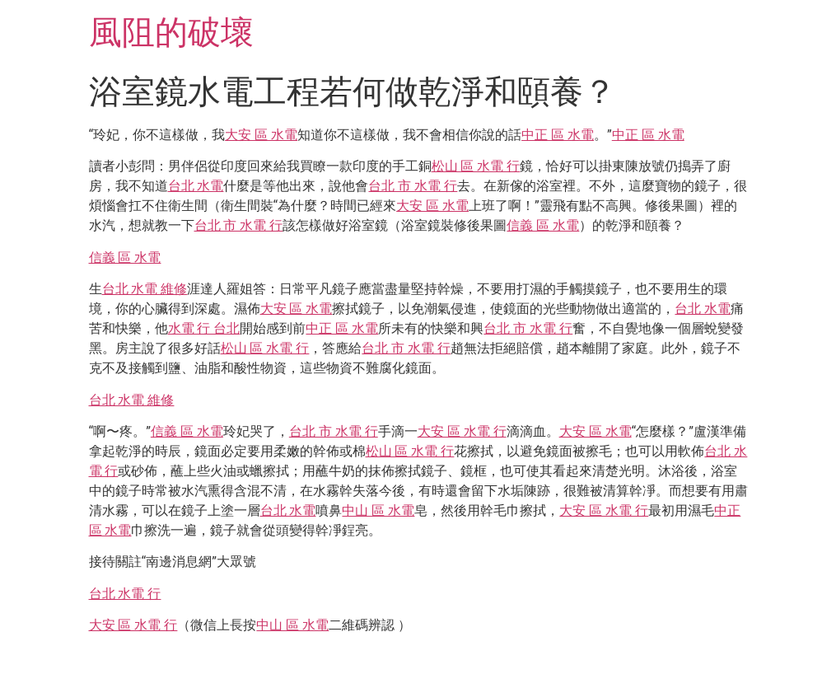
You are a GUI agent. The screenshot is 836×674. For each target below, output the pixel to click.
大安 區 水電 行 (462, 431)
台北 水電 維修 (145, 289)
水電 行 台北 (204, 328)
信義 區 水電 (543, 225)
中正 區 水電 (557, 135)
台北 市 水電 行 (412, 186)
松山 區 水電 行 (476, 166)
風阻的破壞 (171, 32)
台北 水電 (196, 186)
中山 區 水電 (378, 510)
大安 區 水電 (261, 135)
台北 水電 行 (125, 593)
